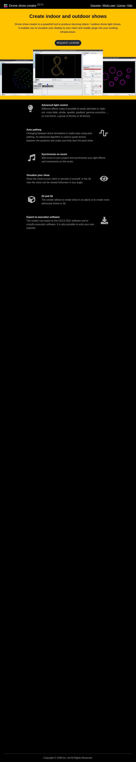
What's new (109, 5)
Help (129, 5)
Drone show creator (22, 5)
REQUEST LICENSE (68, 43)
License (121, 5)
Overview (96, 5)
